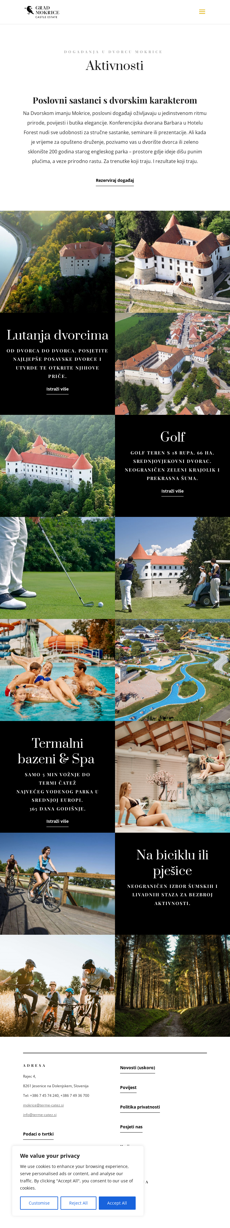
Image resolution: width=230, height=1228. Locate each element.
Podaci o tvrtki (38, 1134)
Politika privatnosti (140, 1107)
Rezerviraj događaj (115, 180)
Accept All (117, 1203)
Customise (39, 1203)
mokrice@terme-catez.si (43, 1105)
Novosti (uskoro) (137, 1067)
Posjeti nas (131, 1127)
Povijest (128, 1087)
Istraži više (57, 389)
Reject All (78, 1203)
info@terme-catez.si (40, 1114)
